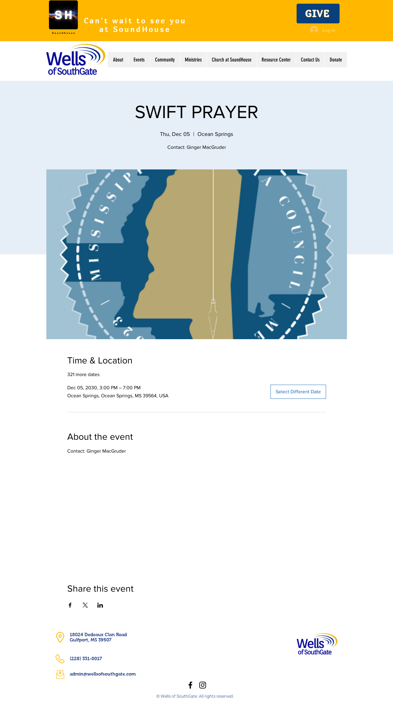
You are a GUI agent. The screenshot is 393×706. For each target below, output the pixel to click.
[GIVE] (318, 13)
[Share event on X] (85, 605)
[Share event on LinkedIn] (100, 605)
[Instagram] (202, 685)
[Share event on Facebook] (70, 605)
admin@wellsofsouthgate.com (103, 673)
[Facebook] (190, 685)
